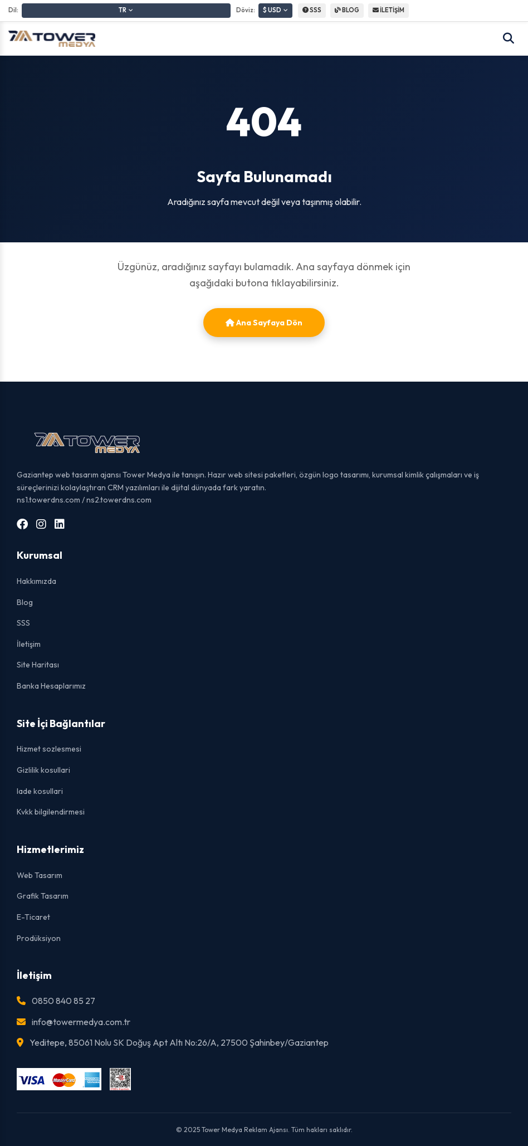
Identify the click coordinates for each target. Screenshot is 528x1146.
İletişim (29, 644)
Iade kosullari (40, 791)
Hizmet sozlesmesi (49, 749)
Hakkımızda (36, 581)
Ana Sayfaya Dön (264, 323)
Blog (25, 602)
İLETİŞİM (388, 10)
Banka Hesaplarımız (51, 686)
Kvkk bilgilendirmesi (51, 812)
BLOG (347, 10)
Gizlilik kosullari (43, 770)
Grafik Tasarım (43, 896)
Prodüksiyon (39, 938)
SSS (311, 10)
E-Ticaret (33, 917)
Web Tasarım (39, 875)
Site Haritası (38, 665)
